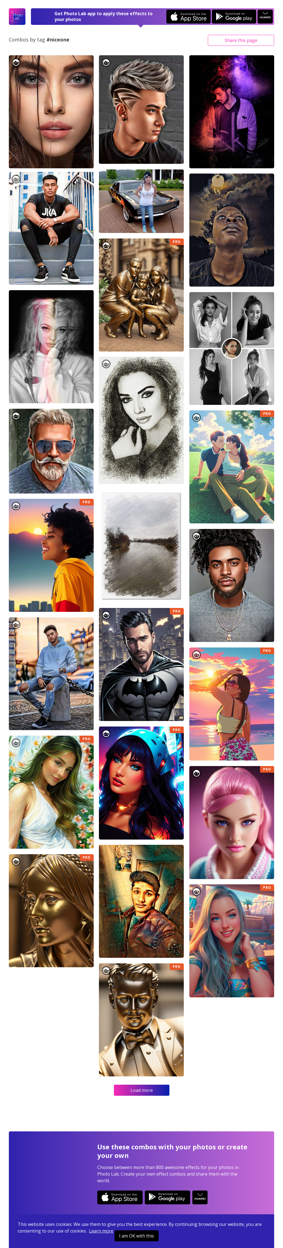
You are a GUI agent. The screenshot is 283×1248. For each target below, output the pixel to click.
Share (241, 40)
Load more (141, 1090)
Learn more (101, 1231)
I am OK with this (136, 1236)
